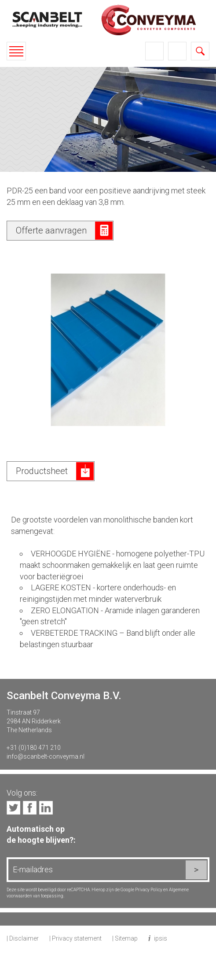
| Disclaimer (23, 938)
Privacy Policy (148, 889)
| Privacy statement (75, 938)
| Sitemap (125, 938)
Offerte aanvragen (51, 230)
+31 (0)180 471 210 (34, 747)
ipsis (160, 938)
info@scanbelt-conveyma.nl (45, 756)
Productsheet (42, 471)
